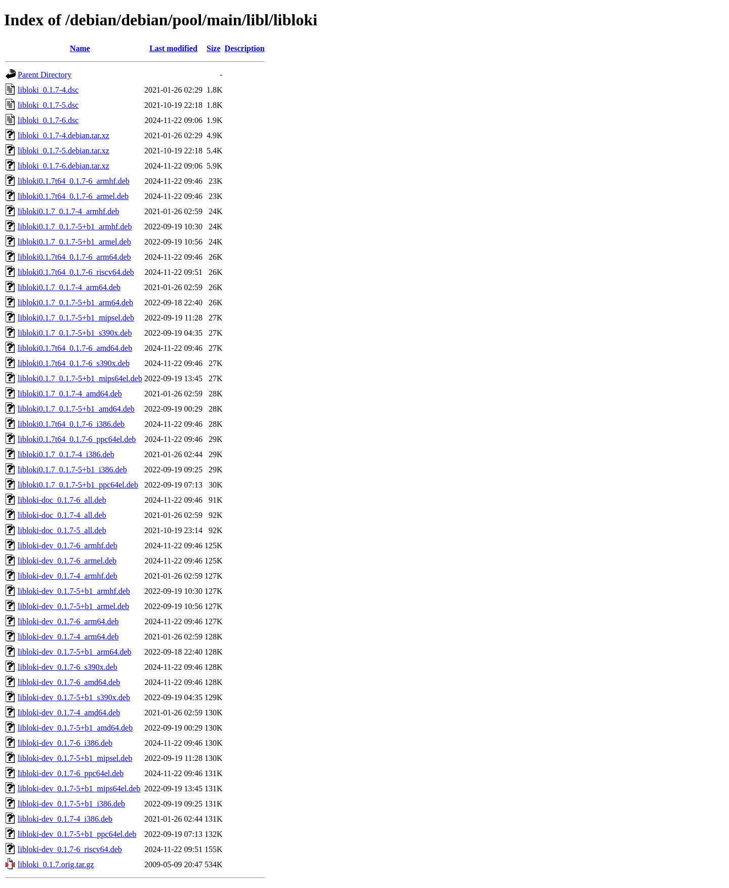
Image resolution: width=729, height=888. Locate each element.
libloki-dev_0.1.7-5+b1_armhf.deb (74, 591)
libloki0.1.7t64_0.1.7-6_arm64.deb (74, 257)
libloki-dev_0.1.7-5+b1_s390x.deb (74, 697)
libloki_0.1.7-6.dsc (48, 120)
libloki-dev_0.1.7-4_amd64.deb (69, 712)
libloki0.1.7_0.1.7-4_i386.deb (66, 454)
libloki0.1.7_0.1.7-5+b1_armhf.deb (75, 226)
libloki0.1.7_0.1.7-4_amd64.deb (70, 393)
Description (245, 48)
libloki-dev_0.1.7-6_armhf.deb (67, 545)
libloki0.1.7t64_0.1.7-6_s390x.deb (74, 363)
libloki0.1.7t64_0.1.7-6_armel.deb (73, 196)
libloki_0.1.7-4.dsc (48, 90)
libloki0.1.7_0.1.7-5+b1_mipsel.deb (76, 317)
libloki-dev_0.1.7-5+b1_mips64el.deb (79, 788)
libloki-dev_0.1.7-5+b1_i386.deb (71, 803)
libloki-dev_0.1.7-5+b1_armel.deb (73, 606)
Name (80, 48)
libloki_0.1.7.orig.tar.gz (56, 864)
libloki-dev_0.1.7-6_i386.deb (65, 743)
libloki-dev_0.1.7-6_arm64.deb (68, 621)
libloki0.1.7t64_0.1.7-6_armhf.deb (74, 181)
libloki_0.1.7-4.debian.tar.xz (63, 135)
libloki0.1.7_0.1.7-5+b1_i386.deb (72, 469)
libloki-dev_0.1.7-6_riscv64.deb (70, 849)
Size (214, 48)
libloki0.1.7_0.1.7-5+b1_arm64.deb (75, 302)
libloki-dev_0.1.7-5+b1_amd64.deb (75, 727)
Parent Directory (44, 74)
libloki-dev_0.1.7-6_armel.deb (67, 560)
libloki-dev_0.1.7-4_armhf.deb (67, 576)
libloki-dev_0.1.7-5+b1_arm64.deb (75, 652)
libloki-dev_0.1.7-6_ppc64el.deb (71, 773)
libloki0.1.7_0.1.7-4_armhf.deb (68, 211)
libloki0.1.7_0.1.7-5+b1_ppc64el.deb (78, 484)
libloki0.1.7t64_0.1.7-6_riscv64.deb (76, 272)
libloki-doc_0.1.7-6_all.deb (62, 500)
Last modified (173, 48)
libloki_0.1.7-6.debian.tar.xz (63, 166)
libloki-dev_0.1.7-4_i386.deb (65, 819)
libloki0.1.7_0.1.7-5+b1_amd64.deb (76, 409)
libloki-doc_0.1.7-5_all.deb (62, 530)
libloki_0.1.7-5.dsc (48, 105)
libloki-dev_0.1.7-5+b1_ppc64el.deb (77, 834)
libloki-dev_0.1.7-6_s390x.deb (67, 667)
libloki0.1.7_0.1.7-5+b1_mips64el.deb (80, 378)
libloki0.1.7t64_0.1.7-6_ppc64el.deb (77, 439)
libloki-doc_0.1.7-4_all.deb (62, 515)
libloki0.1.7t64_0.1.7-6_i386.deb (71, 424)
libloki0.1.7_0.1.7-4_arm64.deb (69, 287)
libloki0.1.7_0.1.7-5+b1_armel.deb (74, 241)
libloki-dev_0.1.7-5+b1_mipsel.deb (75, 758)
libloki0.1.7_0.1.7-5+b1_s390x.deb (75, 333)
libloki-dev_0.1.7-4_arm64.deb (68, 636)
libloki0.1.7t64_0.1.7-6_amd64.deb (75, 348)
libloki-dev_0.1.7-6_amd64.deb (69, 682)
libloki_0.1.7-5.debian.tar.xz (63, 150)
